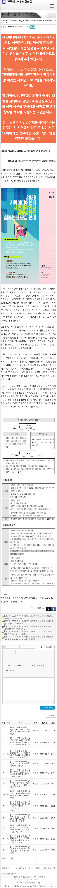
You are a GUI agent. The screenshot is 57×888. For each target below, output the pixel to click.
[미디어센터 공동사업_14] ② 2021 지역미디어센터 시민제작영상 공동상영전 (20, 730)
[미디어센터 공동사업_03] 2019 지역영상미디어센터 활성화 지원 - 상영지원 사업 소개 (20, 839)
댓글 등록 (47, 707)
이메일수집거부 (35, 868)
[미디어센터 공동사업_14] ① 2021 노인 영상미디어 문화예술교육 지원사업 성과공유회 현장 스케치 (20, 742)
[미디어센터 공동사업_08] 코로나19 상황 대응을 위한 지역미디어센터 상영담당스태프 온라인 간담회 (20, 806)
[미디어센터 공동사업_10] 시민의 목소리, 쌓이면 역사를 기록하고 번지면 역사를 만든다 (20, 773)
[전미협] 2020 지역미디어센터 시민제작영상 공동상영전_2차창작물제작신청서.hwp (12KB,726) (28, 637)
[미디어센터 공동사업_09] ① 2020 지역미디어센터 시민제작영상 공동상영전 (20, 794)
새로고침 (47, 647)
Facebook (53, 609)
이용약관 (5, 868)
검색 (34, 858)
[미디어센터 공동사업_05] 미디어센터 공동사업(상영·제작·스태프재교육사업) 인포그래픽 (20, 818)
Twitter (48, 609)
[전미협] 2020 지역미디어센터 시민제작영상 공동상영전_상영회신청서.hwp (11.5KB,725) (29, 632)
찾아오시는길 (49, 868)
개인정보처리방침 (19, 868)
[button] (5, 652)
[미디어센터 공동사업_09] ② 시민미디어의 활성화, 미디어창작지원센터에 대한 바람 (20, 783)
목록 (51, 715)
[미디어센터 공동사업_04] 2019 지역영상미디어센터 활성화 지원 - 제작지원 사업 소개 (20, 828)
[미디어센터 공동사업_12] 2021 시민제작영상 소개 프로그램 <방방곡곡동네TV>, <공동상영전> (20, 754)
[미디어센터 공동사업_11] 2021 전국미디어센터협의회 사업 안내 (20, 763)
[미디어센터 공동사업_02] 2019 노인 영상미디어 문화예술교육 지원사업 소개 (20, 849)
